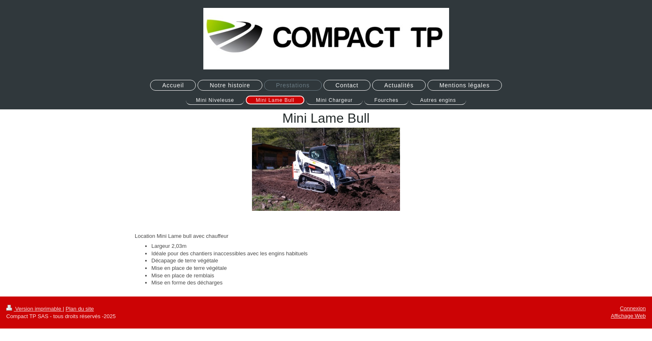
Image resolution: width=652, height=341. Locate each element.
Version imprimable (34, 309)
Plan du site (80, 309)
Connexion (633, 308)
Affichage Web (628, 316)
